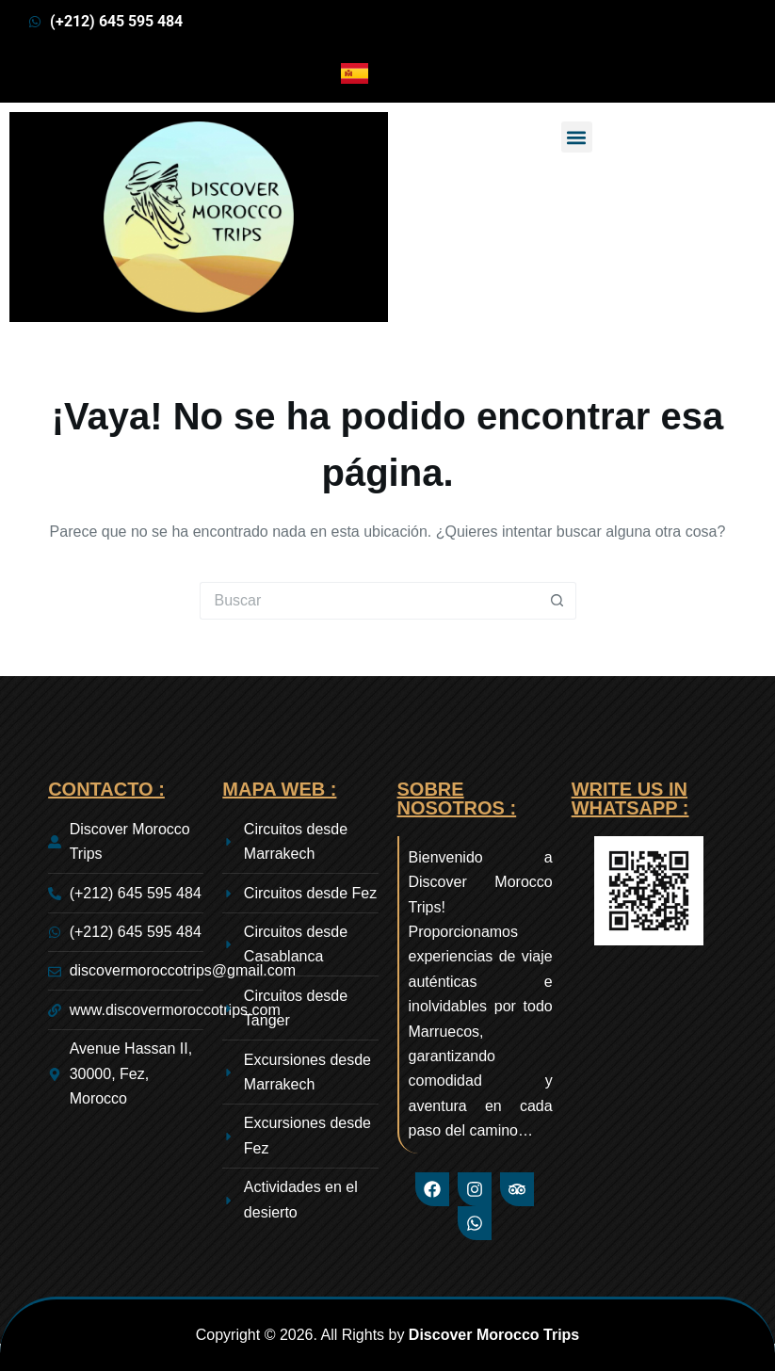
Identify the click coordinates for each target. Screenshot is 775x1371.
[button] (576, 137)
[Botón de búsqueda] (557, 601)
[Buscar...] (369, 601)
